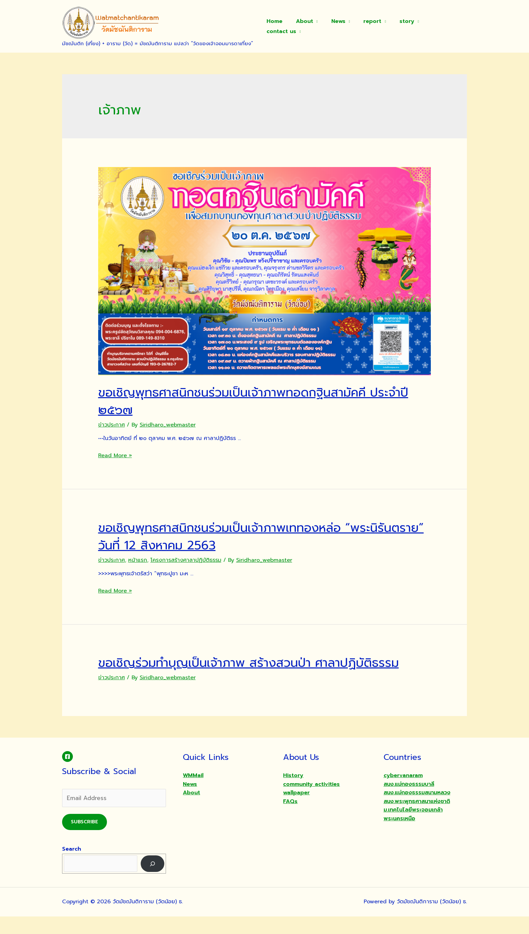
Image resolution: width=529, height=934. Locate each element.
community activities (311, 802)
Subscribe (84, 839)
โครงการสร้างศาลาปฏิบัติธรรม (185, 560)
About (309, 26)
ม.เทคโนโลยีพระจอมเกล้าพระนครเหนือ (413, 831)
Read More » (115, 455)
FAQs (290, 819)
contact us (442, 26)
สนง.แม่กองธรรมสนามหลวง (417, 810)
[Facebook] (67, 774)
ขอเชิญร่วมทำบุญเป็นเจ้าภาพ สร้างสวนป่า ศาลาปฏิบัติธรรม (253, 671)
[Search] (153, 881)
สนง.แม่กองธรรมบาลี (409, 802)
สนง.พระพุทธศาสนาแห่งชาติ (417, 819)
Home (282, 26)
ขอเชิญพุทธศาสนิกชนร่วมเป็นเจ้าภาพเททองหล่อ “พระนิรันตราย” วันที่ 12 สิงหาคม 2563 (257, 536)
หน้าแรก (137, 560)
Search (71, 866)
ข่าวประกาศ (111, 425)
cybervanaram (403, 793)
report (373, 26)
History (293, 793)
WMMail (193, 793)
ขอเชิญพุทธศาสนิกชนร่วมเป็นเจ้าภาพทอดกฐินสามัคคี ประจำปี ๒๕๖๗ (251, 401)
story (404, 26)
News (341, 26)
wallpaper (296, 810)
